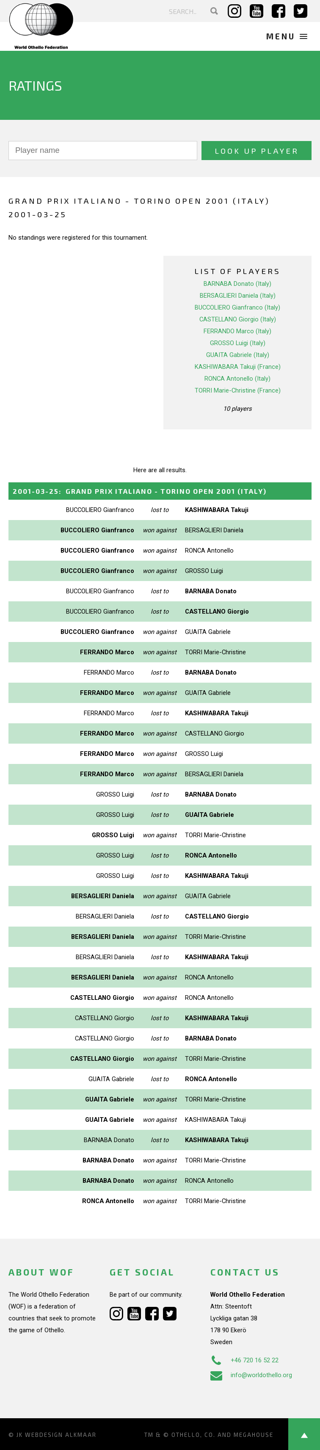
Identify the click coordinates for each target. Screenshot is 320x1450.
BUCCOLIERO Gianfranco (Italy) (237, 307)
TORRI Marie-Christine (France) (238, 390)
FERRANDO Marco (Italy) (237, 331)
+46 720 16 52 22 (244, 1360)
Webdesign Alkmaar (61, 1434)
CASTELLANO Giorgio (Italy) (237, 319)
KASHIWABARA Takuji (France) (238, 367)
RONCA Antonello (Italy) (237, 378)
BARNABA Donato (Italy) (237, 284)
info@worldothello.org (251, 1375)
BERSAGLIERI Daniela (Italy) (238, 295)
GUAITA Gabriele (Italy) (237, 355)
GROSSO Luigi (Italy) (237, 343)
